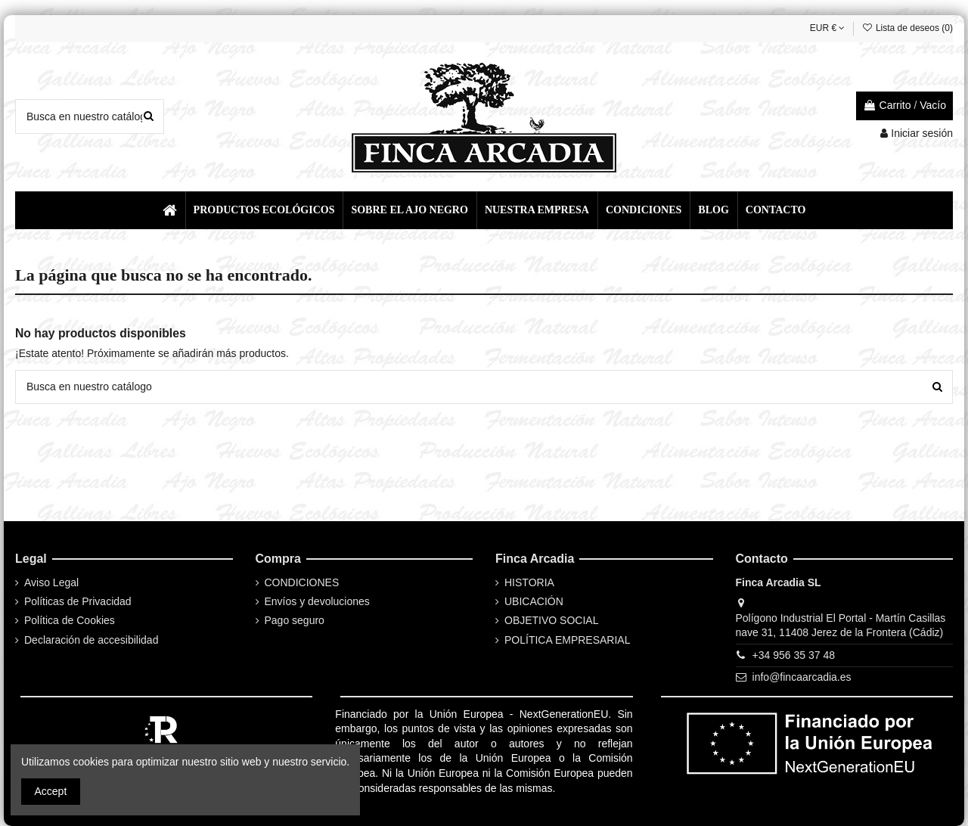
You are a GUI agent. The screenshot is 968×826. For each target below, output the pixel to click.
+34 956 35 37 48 (793, 655)
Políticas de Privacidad (78, 601)
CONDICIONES (302, 582)
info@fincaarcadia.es (802, 677)
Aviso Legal (51, 582)
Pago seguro (294, 620)
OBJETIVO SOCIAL (551, 620)
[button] (264, 210)
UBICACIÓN (533, 601)
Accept (51, 791)
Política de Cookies (69, 620)
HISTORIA (529, 582)
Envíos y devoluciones (317, 601)
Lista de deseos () (907, 28)
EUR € (827, 28)
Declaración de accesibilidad (91, 640)
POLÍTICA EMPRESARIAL (567, 640)
